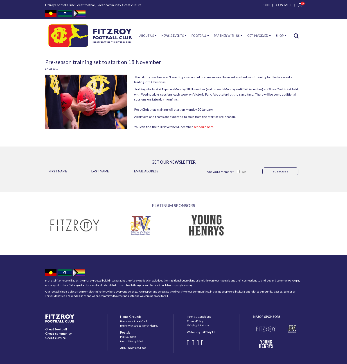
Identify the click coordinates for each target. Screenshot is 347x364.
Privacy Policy (195, 321)
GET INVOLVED (257, 35)
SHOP (280, 35)
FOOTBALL (199, 35)
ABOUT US (146, 35)
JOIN (266, 5)
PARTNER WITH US (227, 35)
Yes (244, 172)
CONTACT (284, 5)
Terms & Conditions (199, 316)
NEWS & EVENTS (173, 35)
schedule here (204, 127)
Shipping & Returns (198, 325)
